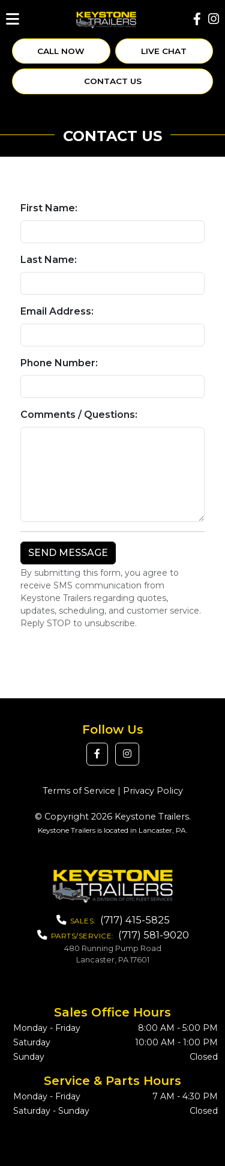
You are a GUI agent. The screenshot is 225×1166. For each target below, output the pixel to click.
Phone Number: (59, 363)
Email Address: (57, 311)
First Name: (48, 208)
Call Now (61, 51)
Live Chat (164, 51)
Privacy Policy (153, 790)
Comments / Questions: (78, 414)
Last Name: (48, 259)
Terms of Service (79, 790)
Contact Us (113, 81)
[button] (97, 754)
